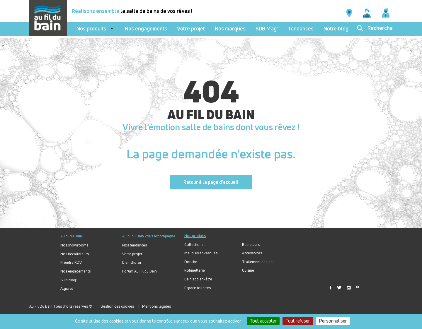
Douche (190, 262)
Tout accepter (263, 321)
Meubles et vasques (200, 253)
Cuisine (248, 270)
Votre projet (191, 28)
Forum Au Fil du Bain (139, 271)
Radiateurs (251, 244)
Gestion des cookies (117, 306)
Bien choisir (132, 262)
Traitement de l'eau (258, 262)
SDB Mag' (267, 28)
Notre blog (336, 28)
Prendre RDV (71, 262)
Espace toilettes (197, 288)
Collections (193, 244)
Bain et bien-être (198, 279)
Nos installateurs (74, 254)
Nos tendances (134, 245)
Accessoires (252, 253)
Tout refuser (297, 321)
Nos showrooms (74, 245)
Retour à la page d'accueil (211, 182)
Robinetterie (194, 270)
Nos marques (230, 28)
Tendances (301, 28)
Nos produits (91, 28)
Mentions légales (156, 306)
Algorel (66, 288)
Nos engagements (146, 28)
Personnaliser (333, 321)
